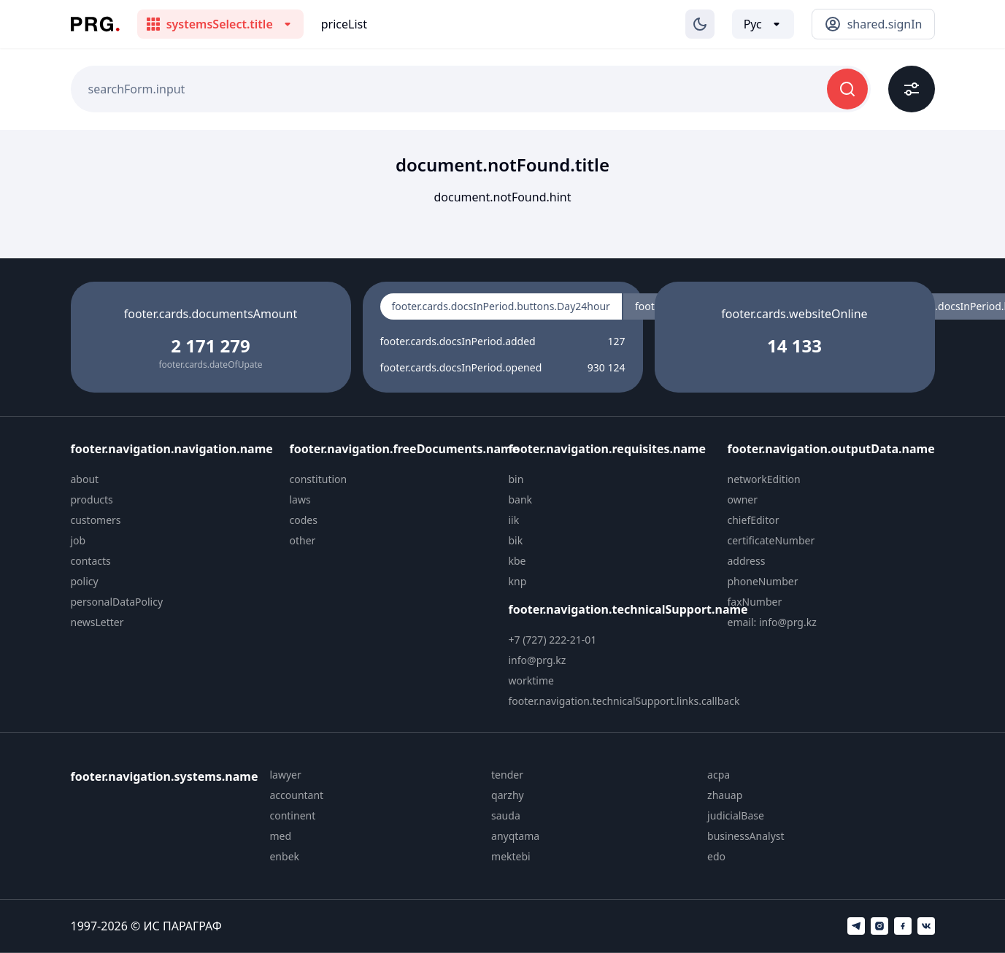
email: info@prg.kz (772, 622)
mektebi (511, 856)
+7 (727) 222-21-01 (553, 640)
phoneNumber (763, 581)
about (85, 479)
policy (85, 581)
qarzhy (507, 795)
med (280, 836)
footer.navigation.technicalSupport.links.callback (624, 701)
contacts (91, 561)
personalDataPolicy (117, 602)
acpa (718, 775)
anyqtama (515, 836)
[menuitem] (174, 479)
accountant (296, 795)
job (78, 540)
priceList (344, 24)
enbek (284, 856)
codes (303, 520)
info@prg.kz (537, 660)
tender (507, 775)
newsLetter (97, 622)
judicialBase (735, 815)
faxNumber (755, 602)
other (303, 540)
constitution (318, 479)
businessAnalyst (746, 836)
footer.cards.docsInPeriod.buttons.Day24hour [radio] (501, 306)
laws (300, 499)
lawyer (285, 775)
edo (716, 856)
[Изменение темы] (700, 24)
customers (96, 520)
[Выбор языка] (763, 24)
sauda (505, 815)
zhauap (724, 795)
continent (292, 815)
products (92, 499)
